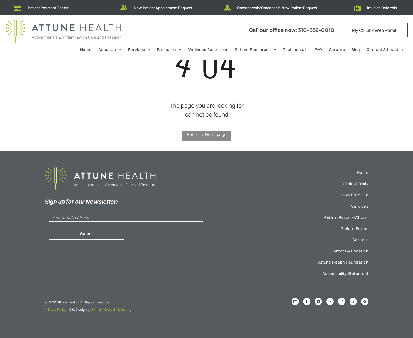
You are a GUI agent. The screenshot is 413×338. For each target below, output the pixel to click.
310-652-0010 (316, 30)
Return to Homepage (206, 134)
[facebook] (306, 302)
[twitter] (353, 302)
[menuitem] (86, 50)
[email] (295, 302)
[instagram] (341, 302)
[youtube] (318, 302)
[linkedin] (330, 302)
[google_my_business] (364, 302)
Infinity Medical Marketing (111, 309)
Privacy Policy (56, 309)
